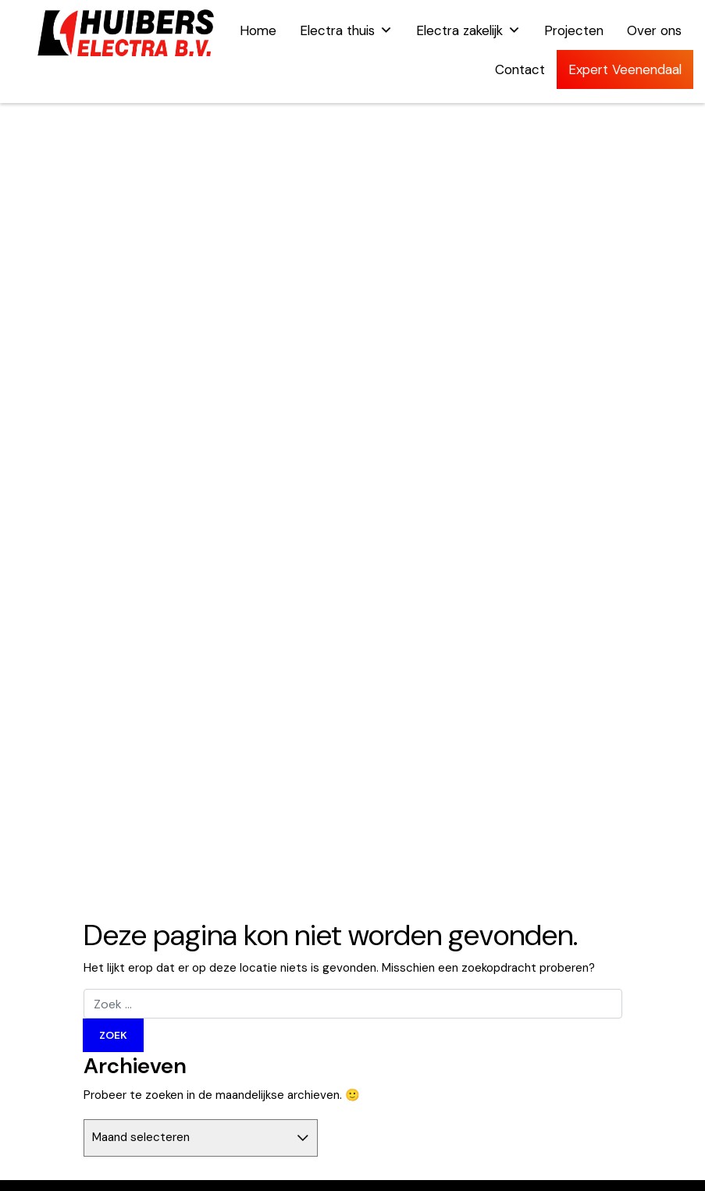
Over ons (654, 30)
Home (258, 30)
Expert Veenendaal (625, 69)
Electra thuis (346, 30)
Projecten (574, 30)
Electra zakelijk (468, 30)
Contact (520, 69)
